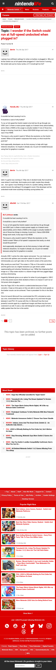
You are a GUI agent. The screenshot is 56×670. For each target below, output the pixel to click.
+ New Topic (39, 15)
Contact (48, 492)
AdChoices (16, 641)
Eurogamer (24, 650)
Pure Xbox (23, 646)
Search (50, 15)
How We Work (28, 492)
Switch (17, 27)
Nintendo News (7, 650)
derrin (12, 50)
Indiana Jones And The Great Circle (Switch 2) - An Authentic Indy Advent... (28, 424)
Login (40, 355)
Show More (28, 613)
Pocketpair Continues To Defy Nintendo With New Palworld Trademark (30, 413)
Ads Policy (29, 495)
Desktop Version (28, 499)
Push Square (12, 646)
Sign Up (46, 355)
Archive (38, 495)
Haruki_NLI (14, 107)
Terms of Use (19, 495)
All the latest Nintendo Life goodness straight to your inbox (28, 661)
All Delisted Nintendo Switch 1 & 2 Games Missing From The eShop (29, 449)
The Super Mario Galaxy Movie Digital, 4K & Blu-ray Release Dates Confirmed (27, 407)
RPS (28, 653)
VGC (31, 650)
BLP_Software (8, 215)
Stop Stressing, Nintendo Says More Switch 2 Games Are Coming (29, 437)
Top (7, 492)
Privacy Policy (7, 495)
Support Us (40, 492)
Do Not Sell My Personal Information (31, 641)
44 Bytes (48, 639)
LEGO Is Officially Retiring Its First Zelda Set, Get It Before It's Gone (29, 430)
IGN (16, 650)
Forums (6, 15)
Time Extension (34, 646)
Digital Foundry (48, 646)
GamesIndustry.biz (42, 650)
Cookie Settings (49, 495)
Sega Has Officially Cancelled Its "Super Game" (25, 395)
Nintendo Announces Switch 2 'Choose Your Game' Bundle (29, 418)
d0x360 (13, 203)
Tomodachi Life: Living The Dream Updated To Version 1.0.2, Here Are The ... (28, 400)
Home (4, 19)
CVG (52, 650)
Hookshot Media (14, 639)
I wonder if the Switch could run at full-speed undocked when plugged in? (25, 34)
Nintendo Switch (19, 19)
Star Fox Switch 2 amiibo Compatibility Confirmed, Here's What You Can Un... (29, 443)
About (13, 492)
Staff (19, 492)
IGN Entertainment (32, 639)
